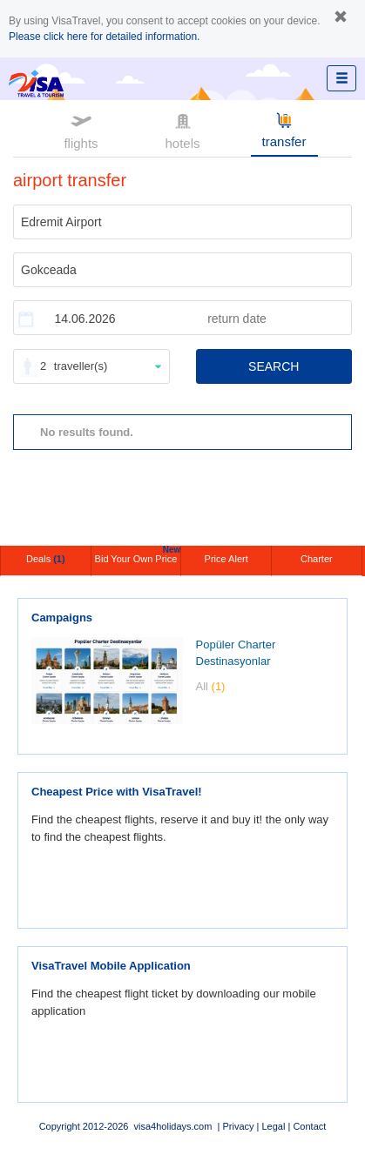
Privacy (237, 1126)
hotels (182, 130)
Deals (45, 559)
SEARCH (273, 366)
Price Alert (226, 559)
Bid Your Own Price (138, 555)
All (211, 686)
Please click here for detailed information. (104, 36)
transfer (284, 129)
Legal (273, 1126)
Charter (317, 559)
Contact (309, 1126)
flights (81, 130)
